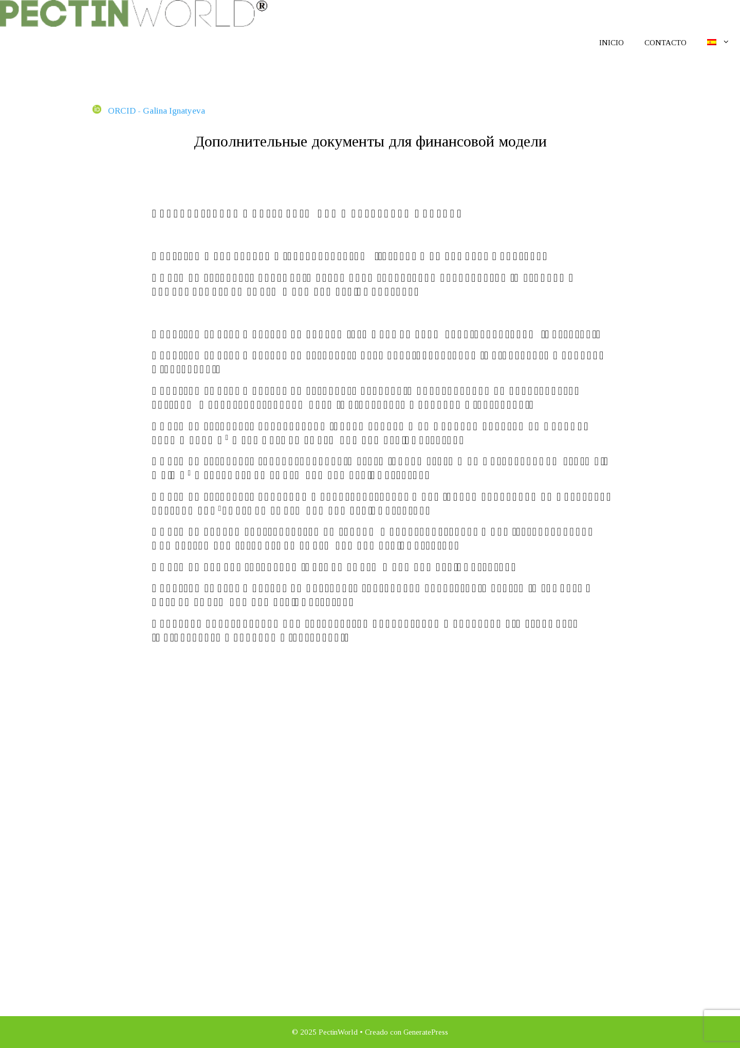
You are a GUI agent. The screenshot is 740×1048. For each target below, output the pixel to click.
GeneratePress (425, 1032)
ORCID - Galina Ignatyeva (148, 111)
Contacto (665, 43)
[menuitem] (719, 42)
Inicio (611, 43)
